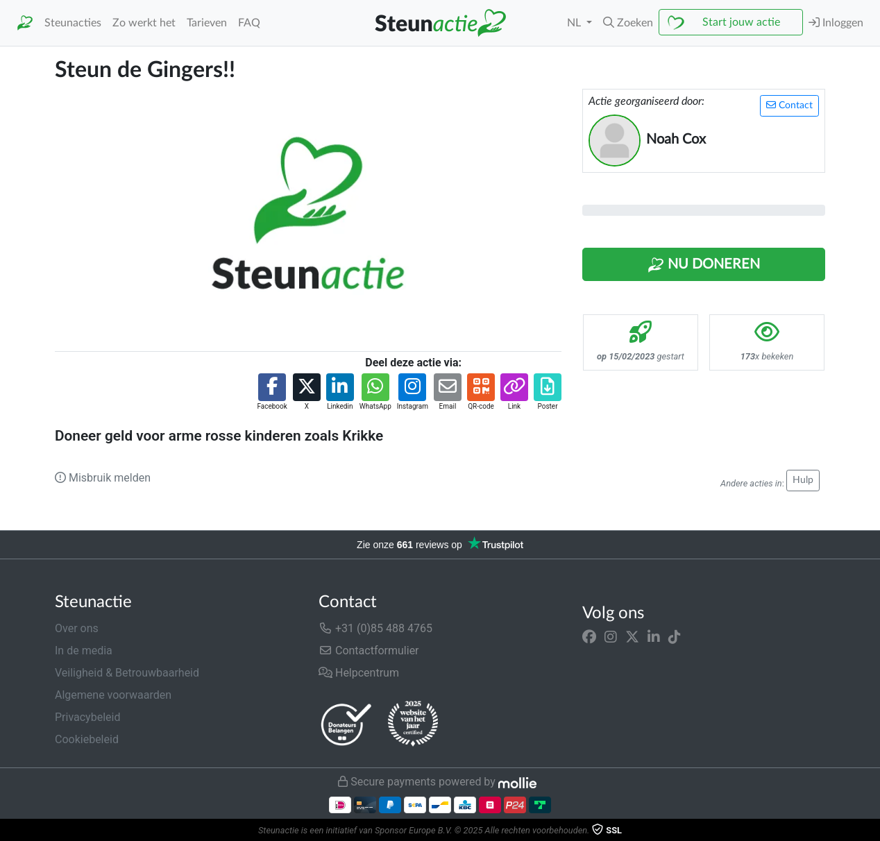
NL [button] (575, 22)
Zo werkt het (144, 22)
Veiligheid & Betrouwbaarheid (127, 672)
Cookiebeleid (87, 739)
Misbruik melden (103, 477)
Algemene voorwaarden (113, 695)
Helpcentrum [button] (359, 672)
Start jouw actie (741, 22)
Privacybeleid (87, 717)
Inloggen (836, 22)
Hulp (803, 480)
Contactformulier (369, 650)
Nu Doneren (704, 265)
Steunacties (72, 22)
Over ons (77, 628)
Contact (789, 105)
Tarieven (207, 22)
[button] (628, 23)
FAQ (249, 22)
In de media (83, 650)
